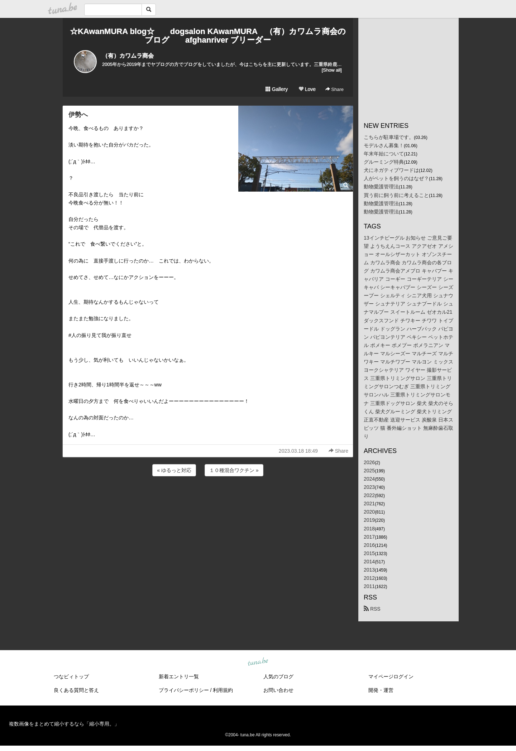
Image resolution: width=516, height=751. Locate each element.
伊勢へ (78, 114)
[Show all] (332, 70)
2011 (369, 586)
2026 (369, 462)
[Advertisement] (208, 497)
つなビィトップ (71, 676)
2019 (369, 520)
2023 (369, 487)
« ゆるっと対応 (174, 470)
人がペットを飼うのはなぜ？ (396, 178)
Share (334, 89)
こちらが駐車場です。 (389, 137)
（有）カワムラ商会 (128, 56)
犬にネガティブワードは (391, 170)
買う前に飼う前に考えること (396, 195)
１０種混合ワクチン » (234, 470)
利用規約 (223, 690)
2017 (369, 537)
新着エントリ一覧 (179, 676)
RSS (372, 609)
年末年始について (384, 154)
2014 (369, 561)
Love (307, 89)
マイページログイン (391, 676)
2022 (369, 495)
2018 (369, 528)
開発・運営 (380, 690)
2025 (369, 470)
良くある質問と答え (76, 690)
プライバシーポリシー (184, 690)
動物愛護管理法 (381, 186)
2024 (369, 479)
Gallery (277, 89)
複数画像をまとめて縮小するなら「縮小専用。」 (64, 724)
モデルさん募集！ (384, 145)
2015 (369, 553)
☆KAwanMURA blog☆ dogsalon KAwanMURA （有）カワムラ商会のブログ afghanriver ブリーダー (208, 35)
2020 (369, 512)
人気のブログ (278, 676)
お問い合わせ (278, 690)
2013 (369, 570)
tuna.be (258, 662)
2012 (369, 578)
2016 (369, 545)
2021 (369, 503)
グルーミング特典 (384, 162)
